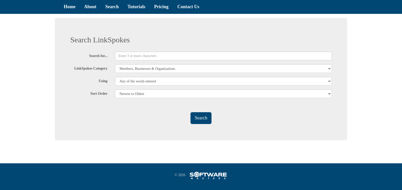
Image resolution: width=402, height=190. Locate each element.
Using (103, 81)
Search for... (98, 56)
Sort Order (99, 94)
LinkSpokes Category (90, 68)
